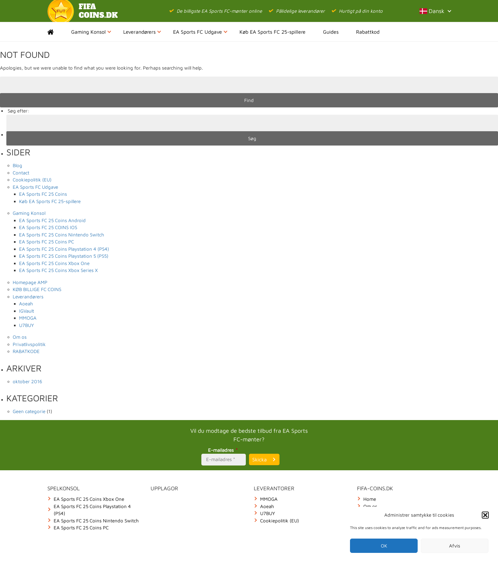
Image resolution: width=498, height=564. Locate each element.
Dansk (435, 11)
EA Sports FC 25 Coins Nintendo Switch (61, 234)
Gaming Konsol (91, 32)
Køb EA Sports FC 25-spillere (272, 32)
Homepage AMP (30, 282)
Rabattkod (368, 32)
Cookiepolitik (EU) (32, 179)
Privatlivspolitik (29, 344)
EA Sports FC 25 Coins (43, 194)
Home (56, 31)
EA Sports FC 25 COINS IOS (48, 227)
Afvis (454, 545)
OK (384, 545)
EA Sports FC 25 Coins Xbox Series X (58, 270)
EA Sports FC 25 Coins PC (46, 241)
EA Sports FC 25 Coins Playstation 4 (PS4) (64, 249)
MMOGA (28, 318)
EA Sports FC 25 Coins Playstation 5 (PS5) (63, 256)
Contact (21, 172)
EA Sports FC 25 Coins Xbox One (54, 263)
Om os (20, 337)
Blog (17, 165)
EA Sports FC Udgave (200, 32)
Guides (331, 32)
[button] (485, 515)
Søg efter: (19, 110)
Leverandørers (142, 32)
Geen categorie (29, 411)
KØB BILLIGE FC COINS (37, 289)
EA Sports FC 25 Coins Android (52, 220)
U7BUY (26, 325)
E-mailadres (223, 450)
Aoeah (26, 303)
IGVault (26, 311)
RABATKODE (26, 351)
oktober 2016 (27, 381)
